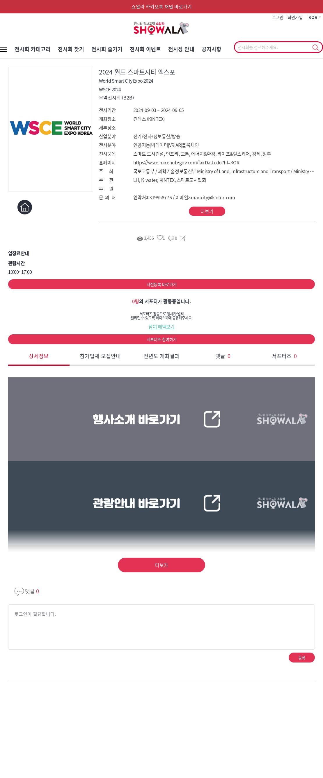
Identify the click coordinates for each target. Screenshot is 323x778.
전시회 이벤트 (145, 49)
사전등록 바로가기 (162, 284)
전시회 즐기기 (107, 49)
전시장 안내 (181, 49)
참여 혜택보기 (161, 326)
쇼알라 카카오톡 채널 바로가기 (162, 6)
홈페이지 (24, 207)
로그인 (277, 17)
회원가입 (295, 17)
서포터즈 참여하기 (162, 339)
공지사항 (211, 49)
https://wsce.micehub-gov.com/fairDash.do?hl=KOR (186, 162)
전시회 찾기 (71, 49)
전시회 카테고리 (33, 49)
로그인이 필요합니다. (35, 613)
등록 (302, 657)
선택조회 (315, 48)
